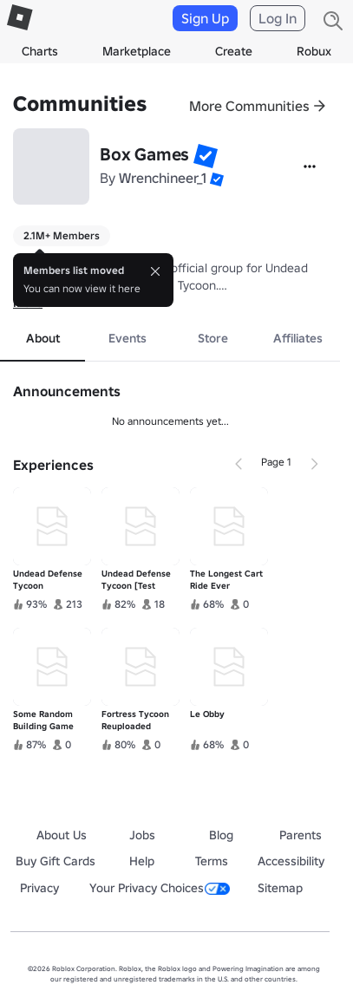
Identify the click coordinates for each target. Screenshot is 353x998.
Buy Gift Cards (55, 861)
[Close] (155, 271)
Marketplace (136, 51)
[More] (309, 166)
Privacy (39, 888)
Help (141, 861)
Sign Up (205, 18)
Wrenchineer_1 (162, 177)
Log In (277, 18)
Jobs (142, 835)
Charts (40, 51)
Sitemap (280, 888)
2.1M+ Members (61, 235)
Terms (211, 861)
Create (233, 51)
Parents (300, 835)
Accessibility (291, 861)
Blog (221, 835)
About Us (61, 835)
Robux (314, 51)
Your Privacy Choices (159, 888)
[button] (205, 156)
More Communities (249, 106)
